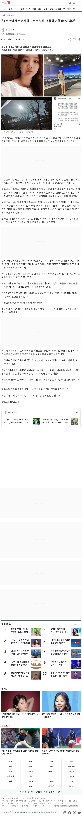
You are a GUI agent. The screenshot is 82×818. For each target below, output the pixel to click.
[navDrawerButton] (79, 3)
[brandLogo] (5, 2)
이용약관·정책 (49, 792)
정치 (10, 761)
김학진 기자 (9, 30)
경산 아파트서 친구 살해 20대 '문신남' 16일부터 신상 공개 (20, 675)
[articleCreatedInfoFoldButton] (26, 34)
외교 (30, 766)
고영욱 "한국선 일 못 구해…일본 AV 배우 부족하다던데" (20, 654)
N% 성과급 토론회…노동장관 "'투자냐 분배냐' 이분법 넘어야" (60, 665)
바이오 (71, 771)
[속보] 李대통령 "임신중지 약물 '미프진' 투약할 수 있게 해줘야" (60, 643)
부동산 (30, 771)
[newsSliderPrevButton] (72, 624)
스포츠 (4, 725)
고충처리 (59, 792)
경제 (51, 761)
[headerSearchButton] (70, 2)
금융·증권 (71, 766)
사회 (3, 15)
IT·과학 (51, 771)
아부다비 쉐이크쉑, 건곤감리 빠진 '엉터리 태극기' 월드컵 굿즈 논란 (55, 421)
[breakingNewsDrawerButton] (74, 2)
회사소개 (23, 792)
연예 (3, 688)
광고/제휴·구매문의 (35, 792)
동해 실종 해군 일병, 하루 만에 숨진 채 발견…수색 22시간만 (60, 654)
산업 (10, 771)
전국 (10, 766)
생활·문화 (10, 776)
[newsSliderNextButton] (78, 624)
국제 (71, 761)
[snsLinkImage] (64, 812)
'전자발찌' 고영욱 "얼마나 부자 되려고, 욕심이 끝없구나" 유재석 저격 (16, 421)
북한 (51, 766)
